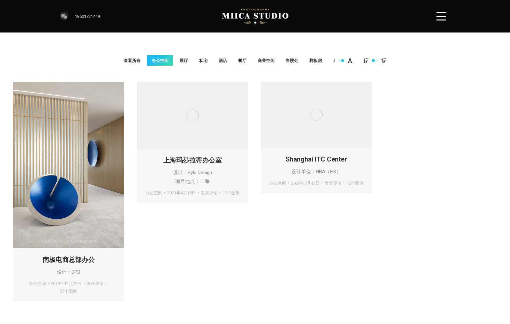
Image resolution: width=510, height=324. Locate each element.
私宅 (203, 60)
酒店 (223, 60)
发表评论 (95, 283)
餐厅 (242, 60)
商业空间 (266, 60)
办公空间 (160, 60)
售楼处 (292, 60)
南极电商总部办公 (69, 260)
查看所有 (132, 60)
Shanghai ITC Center (316, 159)
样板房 (315, 60)
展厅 (184, 60)
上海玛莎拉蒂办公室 (192, 160)
